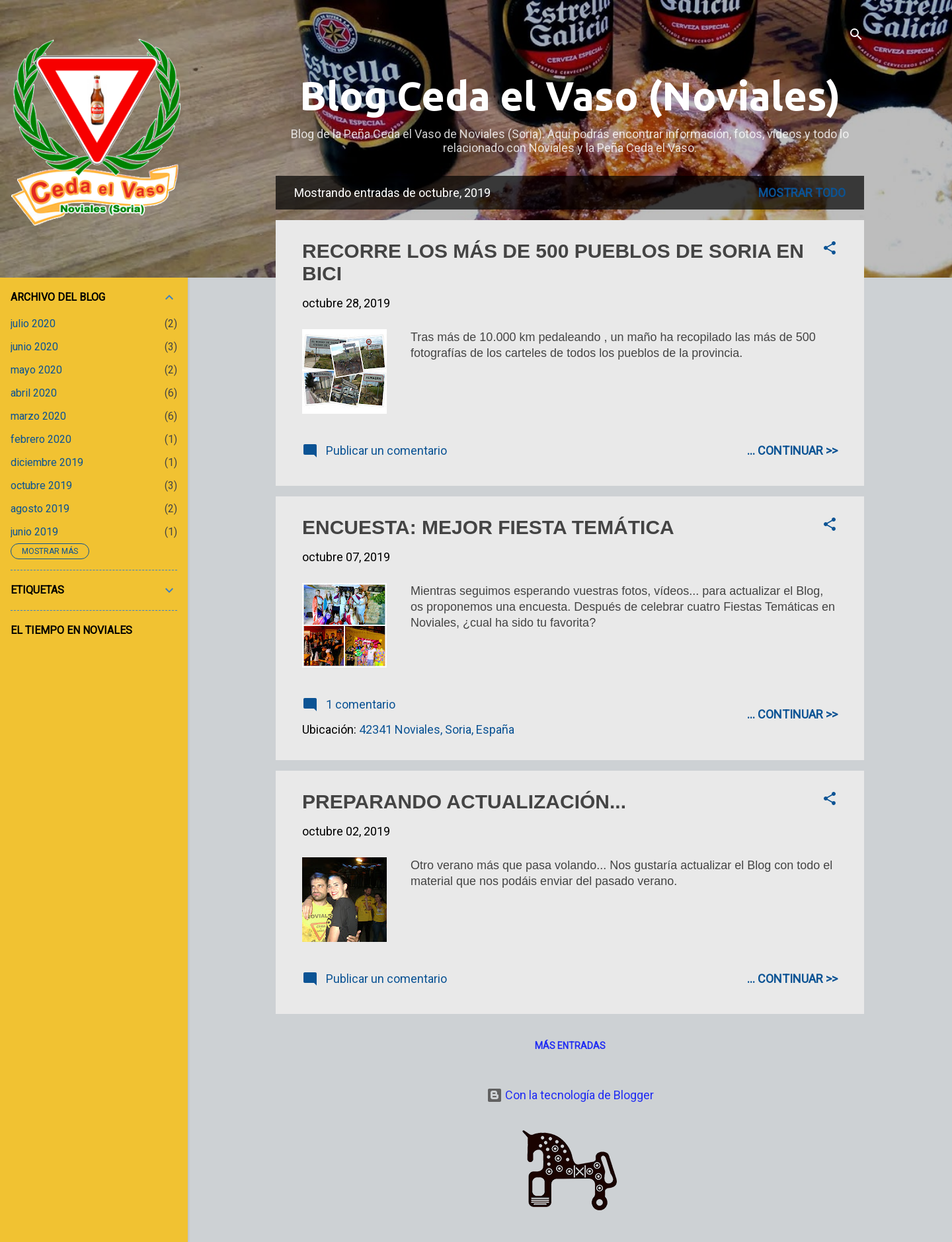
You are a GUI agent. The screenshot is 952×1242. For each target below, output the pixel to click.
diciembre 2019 (47, 462)
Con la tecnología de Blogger (570, 1095)
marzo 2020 (38, 416)
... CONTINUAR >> (792, 450)
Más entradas (570, 1045)
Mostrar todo (802, 193)
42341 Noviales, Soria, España (436, 729)
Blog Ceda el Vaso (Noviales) (569, 95)
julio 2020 (33, 323)
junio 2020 (34, 346)
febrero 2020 (41, 439)
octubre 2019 (41, 485)
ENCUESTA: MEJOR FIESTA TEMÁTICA (488, 527)
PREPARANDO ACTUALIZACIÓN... (464, 801)
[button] (830, 250)
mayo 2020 (36, 370)
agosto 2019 (40, 508)
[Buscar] (856, 36)
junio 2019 (34, 531)
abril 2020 (34, 393)
